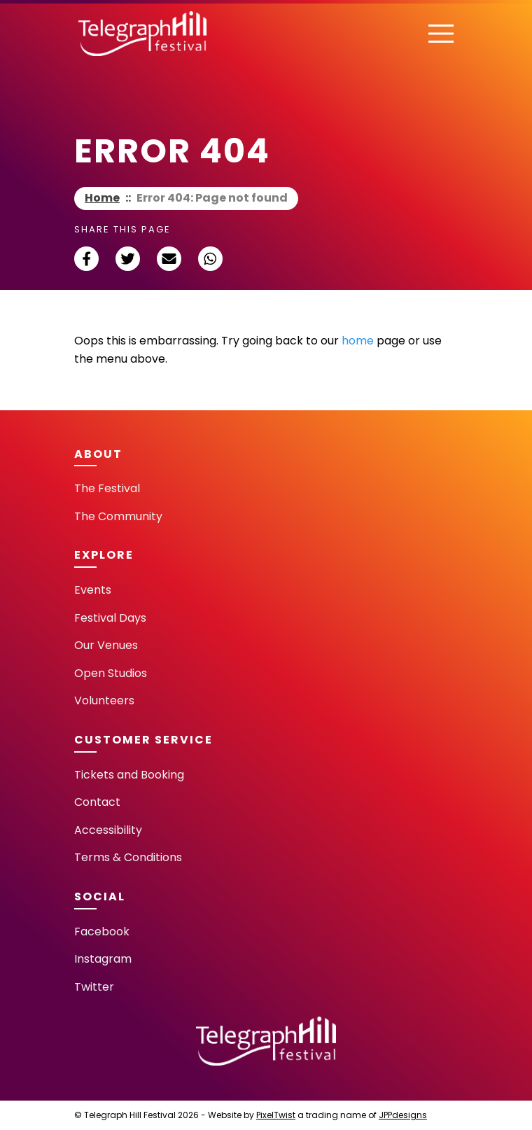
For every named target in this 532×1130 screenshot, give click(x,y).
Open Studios (110, 673)
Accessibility (108, 830)
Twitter (94, 987)
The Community (118, 516)
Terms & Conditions (128, 857)
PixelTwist (275, 1115)
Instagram (103, 959)
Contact (97, 802)
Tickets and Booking (129, 775)
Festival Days (110, 618)
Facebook (102, 931)
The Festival (107, 488)
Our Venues (106, 645)
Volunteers (104, 700)
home (358, 341)
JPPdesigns (403, 1115)
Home (102, 198)
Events (92, 590)
